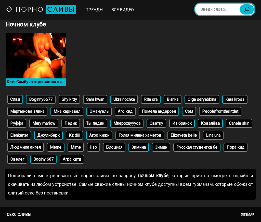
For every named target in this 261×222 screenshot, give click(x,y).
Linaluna (213, 135)
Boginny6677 (41, 99)
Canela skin (239, 123)
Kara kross (234, 99)
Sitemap (247, 214)
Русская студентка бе (196, 147)
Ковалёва (210, 123)
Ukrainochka (124, 99)
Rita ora (151, 99)
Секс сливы (19, 214)
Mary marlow (43, 123)
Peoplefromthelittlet (220, 111)
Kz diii (74, 135)
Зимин (161, 147)
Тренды (94, 9)
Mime (76, 147)
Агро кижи (99, 135)
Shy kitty (69, 99)
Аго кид (125, 111)
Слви (15, 99)
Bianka (172, 99)
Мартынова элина (27, 111)
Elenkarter (19, 135)
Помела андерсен (159, 111)
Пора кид (235, 147)
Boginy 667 (43, 159)
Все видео (122, 9)
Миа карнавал (67, 111)
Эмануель (99, 111)
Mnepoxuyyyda (126, 123)
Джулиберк (48, 135)
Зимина (139, 147)
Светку (156, 123)
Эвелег (17, 159)
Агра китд (72, 159)
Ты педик (95, 123)
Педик (70, 123)
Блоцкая (114, 147)
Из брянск (182, 123)
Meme (55, 147)
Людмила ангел (25, 147)
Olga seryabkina (202, 99)
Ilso (93, 147)
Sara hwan (95, 99)
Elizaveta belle (184, 135)
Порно (41, 9)
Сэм (189, 111)
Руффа (16, 123)
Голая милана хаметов (140, 135)
